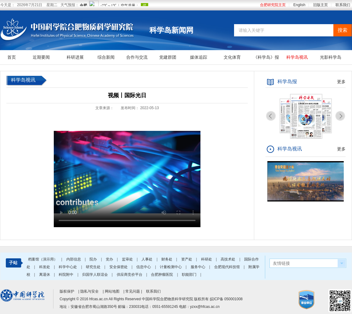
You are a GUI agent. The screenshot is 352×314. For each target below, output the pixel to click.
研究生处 (93, 267)
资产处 (187, 259)
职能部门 (189, 274)
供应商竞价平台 (130, 274)
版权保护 (67, 291)
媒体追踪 (198, 57)
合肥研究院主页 (273, 5)
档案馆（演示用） (43, 259)
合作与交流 (137, 57)
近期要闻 (41, 57)
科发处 (45, 267)
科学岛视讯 (297, 57)
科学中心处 (68, 267)
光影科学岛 (330, 57)
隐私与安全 (89, 291)
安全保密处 (119, 267)
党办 (110, 259)
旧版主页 (320, 5)
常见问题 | (134, 291)
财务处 (167, 259)
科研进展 (75, 57)
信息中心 (144, 267)
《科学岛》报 (266, 57)
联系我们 (343, 5)
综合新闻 (106, 57)
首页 (11, 57)
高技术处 (228, 259)
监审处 (128, 259)
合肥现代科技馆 (227, 267)
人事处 (147, 259)
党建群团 (167, 57)
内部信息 (74, 259)
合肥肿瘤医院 (162, 274)
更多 (341, 81)
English (299, 5)
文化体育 (232, 57)
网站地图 (112, 291)
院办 (94, 259)
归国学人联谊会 (95, 274)
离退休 (45, 274)
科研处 (207, 259)
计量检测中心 (171, 267)
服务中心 (198, 267)
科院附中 (66, 274)
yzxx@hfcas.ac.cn (205, 307)
